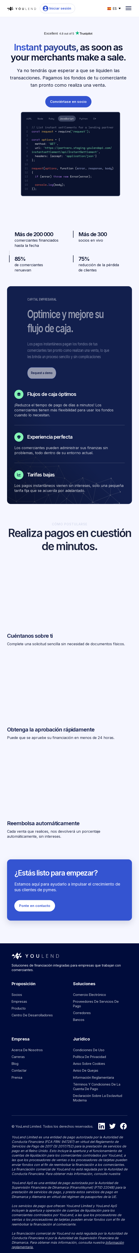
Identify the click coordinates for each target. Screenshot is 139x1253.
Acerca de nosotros (27, 1050)
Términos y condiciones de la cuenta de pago (96, 1086)
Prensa (17, 1077)
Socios (17, 995)
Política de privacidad (89, 1057)
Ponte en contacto (34, 906)
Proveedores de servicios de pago (96, 1004)
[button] (114, 8)
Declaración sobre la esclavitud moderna (97, 1098)
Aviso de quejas (85, 1070)
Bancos (78, 1020)
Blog (15, 1064)
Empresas (19, 1001)
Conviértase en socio (68, 101)
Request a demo (65, 373)
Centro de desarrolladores (32, 1015)
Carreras (18, 1057)
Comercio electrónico (89, 995)
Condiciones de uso (88, 1050)
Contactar (19, 1070)
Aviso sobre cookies (89, 1064)
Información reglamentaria (93, 1077)
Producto (19, 1008)
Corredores (82, 1013)
